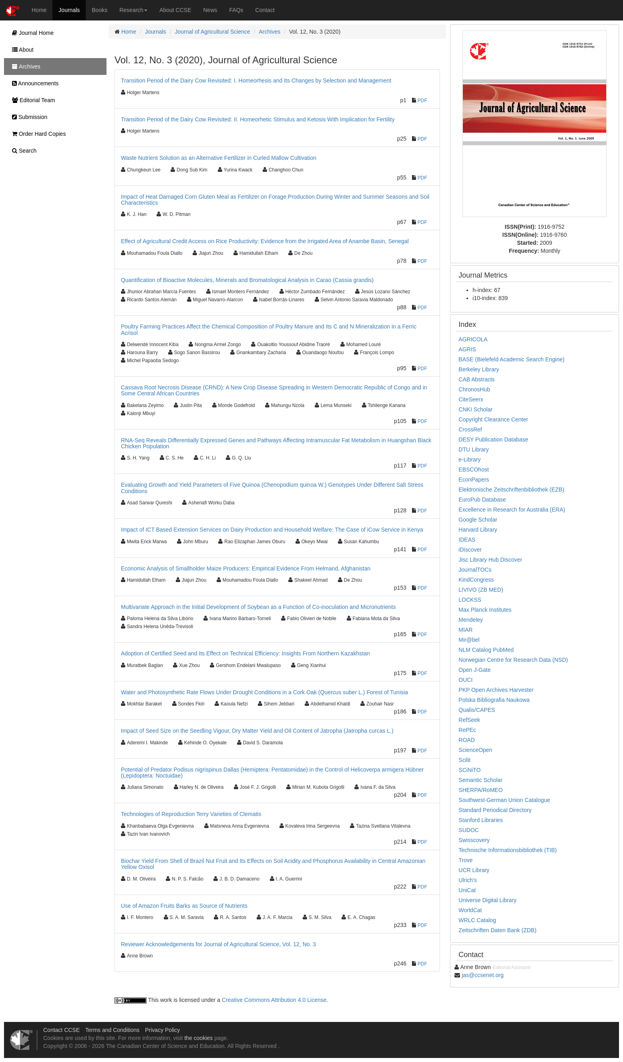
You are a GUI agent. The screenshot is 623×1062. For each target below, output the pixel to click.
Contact (265, 10)
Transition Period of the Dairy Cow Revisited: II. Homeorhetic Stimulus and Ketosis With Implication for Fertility (257, 119)
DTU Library (473, 449)
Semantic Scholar (480, 780)
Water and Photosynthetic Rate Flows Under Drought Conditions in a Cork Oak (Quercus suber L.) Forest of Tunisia (264, 692)
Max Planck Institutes (484, 610)
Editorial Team (31, 100)
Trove (465, 860)
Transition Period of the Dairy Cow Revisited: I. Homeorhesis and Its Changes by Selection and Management (256, 80)
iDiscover (470, 549)
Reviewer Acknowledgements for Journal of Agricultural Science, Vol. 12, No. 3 (218, 944)
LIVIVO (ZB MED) (480, 589)
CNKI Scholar (475, 409)
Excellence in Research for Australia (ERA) (511, 509)
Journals (69, 10)
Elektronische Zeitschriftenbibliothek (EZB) (511, 489)
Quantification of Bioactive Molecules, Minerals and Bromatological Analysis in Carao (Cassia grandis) (247, 280)
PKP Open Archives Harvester (495, 690)
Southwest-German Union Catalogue (504, 800)
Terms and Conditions (112, 1030)
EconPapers (473, 479)
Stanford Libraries (480, 820)
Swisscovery (474, 840)
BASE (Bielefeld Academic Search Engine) (511, 359)
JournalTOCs (474, 569)
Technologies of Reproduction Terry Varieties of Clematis (191, 814)
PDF (422, 100)
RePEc (467, 730)
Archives (270, 31)
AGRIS (467, 349)
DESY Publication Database (493, 439)
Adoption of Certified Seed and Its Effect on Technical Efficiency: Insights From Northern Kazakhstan (245, 653)
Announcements (33, 83)
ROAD (466, 740)
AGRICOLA (472, 339)
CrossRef (470, 429)
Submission (27, 117)
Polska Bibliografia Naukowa (493, 700)
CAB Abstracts (476, 379)
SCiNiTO (469, 770)
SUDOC (468, 830)
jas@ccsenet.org (482, 975)
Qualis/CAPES (476, 710)
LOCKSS (469, 599)
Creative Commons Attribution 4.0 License (274, 1000)
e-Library (469, 459)
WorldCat (470, 910)
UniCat (467, 890)
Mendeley (470, 620)
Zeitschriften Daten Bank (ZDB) (497, 930)
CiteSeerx (470, 399)
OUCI (465, 680)
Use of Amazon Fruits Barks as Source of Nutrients (184, 906)
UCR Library (473, 870)
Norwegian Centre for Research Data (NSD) (513, 660)
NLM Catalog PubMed (486, 650)
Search (22, 150)
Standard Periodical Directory (494, 810)
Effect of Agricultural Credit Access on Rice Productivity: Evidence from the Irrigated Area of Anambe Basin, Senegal (265, 241)
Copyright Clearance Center (493, 419)
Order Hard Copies (37, 134)
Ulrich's (467, 880)
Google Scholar (477, 519)
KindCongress (476, 579)
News (210, 10)
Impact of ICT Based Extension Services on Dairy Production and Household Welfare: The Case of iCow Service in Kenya (272, 529)
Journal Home (31, 33)
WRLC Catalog (477, 920)
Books (99, 10)
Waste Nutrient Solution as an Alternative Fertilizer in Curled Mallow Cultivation (218, 158)
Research (133, 10)
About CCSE (175, 10)
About (21, 49)
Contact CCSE (61, 1030)
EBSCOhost (473, 469)
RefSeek (469, 720)
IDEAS (466, 539)
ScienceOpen (475, 750)
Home (39, 10)
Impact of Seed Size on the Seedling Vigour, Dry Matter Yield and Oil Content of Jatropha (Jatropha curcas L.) (257, 730)
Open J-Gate (474, 670)
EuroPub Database (482, 499)
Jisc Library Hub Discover (490, 559)
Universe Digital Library (487, 900)
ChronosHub (474, 389)
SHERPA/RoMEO (480, 790)
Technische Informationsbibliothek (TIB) (507, 850)
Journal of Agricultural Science (212, 31)
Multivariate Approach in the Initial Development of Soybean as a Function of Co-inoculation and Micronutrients (258, 607)
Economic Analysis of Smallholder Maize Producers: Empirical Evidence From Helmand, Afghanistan (245, 568)
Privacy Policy (162, 1030)
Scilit (464, 760)
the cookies (198, 1038)
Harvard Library (477, 529)
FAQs (236, 10)
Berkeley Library (478, 369)
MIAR (465, 630)
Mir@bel (468, 640)
